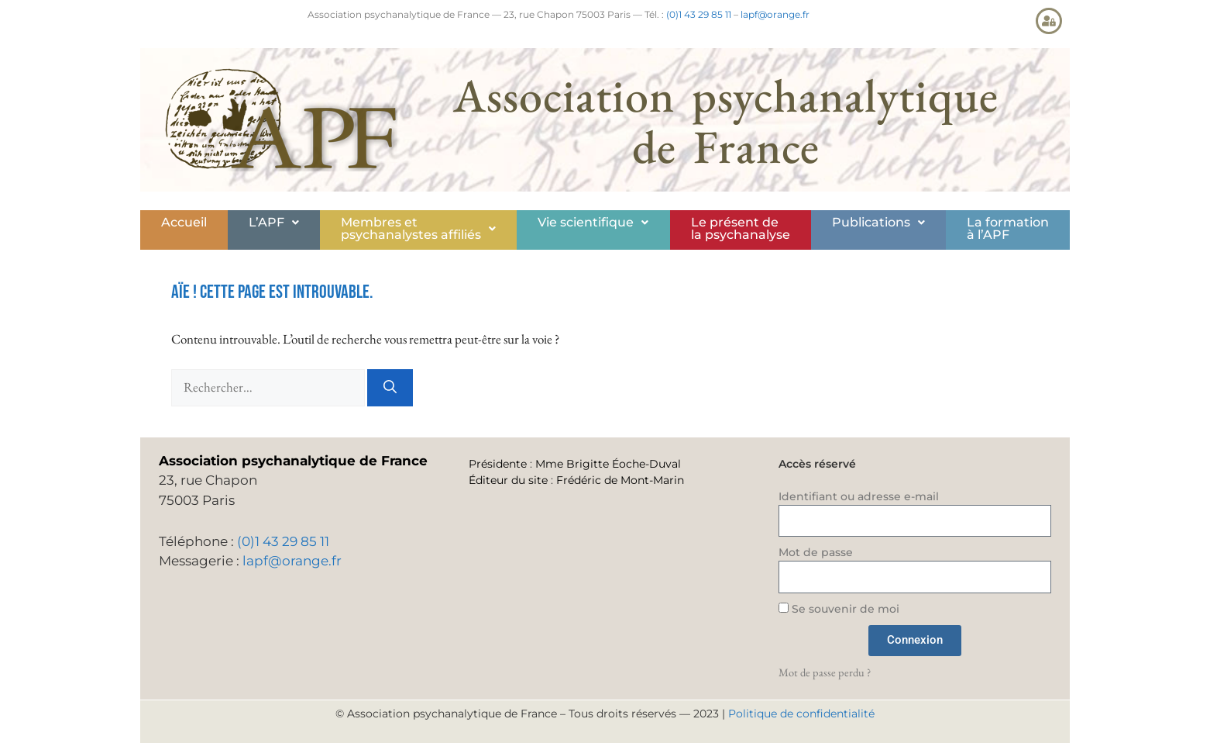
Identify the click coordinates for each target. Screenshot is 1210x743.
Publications (878, 222)
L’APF (274, 222)
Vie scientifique (593, 222)
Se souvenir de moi (839, 609)
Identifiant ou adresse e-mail (859, 496)
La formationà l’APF (1008, 228)
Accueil (184, 222)
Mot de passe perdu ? (825, 672)
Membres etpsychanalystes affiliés (418, 228)
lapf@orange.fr (775, 14)
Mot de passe (816, 552)
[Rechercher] (390, 387)
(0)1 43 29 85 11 (698, 14)
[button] (274, 222)
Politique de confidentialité (801, 714)
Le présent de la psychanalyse (740, 228)
